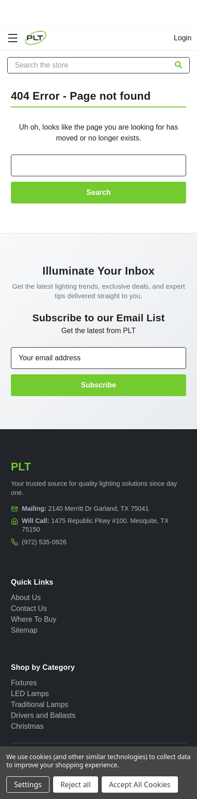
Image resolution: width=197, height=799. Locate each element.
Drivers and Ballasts (43, 715)
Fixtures (24, 683)
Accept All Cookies (140, 784)
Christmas (27, 726)
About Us (26, 597)
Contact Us (29, 608)
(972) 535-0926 (44, 542)
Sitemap (24, 630)
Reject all (75, 784)
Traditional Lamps (40, 704)
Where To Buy (33, 619)
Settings (28, 784)
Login (183, 38)
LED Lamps (30, 693)
